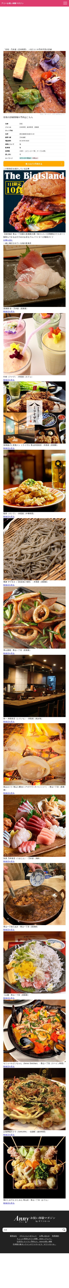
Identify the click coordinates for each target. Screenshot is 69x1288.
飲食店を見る (9, 311)
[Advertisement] (34, 25)
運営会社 (13, 1236)
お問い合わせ (44, 1236)
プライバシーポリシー (28, 1236)
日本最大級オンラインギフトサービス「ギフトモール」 (34, 1244)
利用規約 (55, 1236)
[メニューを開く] (64, 3)
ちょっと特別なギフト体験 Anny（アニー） (34, 1239)
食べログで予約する (33, 164)
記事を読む (8, 240)
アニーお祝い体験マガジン (12, 3)
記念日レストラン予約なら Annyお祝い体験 (34, 1241)
